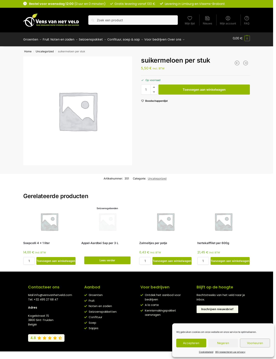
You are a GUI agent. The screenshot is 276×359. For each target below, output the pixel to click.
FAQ (246, 20)
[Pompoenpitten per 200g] (245, 61)
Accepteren (191, 343)
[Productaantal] (146, 87)
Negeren (223, 343)
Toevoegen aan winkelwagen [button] (56, 258)
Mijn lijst (190, 20)
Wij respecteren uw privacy (230, 351)
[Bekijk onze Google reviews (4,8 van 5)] (46, 335)
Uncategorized (45, 49)
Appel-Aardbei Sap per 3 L (99, 241)
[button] (241, 38)
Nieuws (207, 20)
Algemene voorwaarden (103, 353)
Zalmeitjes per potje (153, 241)
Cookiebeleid (206, 351)
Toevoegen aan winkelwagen (204, 87)
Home (28, 49)
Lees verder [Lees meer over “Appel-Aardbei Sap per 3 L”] (107, 258)
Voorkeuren (255, 343)
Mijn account (228, 20)
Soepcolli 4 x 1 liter (36, 241)
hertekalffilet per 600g (213, 241)
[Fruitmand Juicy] (237, 61)
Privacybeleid (131, 353)
